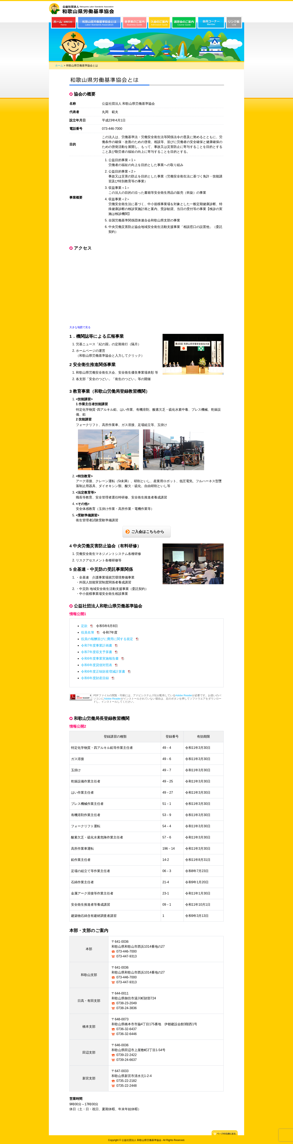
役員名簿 (88, 632)
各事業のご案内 (134, 22)
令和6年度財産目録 (95, 678)
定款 (84, 626)
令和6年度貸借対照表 (97, 665)
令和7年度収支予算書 (97, 652)
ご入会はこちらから (147, 532)
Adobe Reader (183, 695)
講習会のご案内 (184, 22)
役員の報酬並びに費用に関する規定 (107, 639)
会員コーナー (211, 22)
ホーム (59, 65)
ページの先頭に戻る (225, 1133)
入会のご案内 (159, 22)
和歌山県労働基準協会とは (99, 22)
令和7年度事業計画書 (97, 645)
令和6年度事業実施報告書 (100, 658)
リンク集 (234, 22)
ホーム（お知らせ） (63, 22)
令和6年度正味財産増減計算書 (103, 671)
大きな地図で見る (80, 327)
